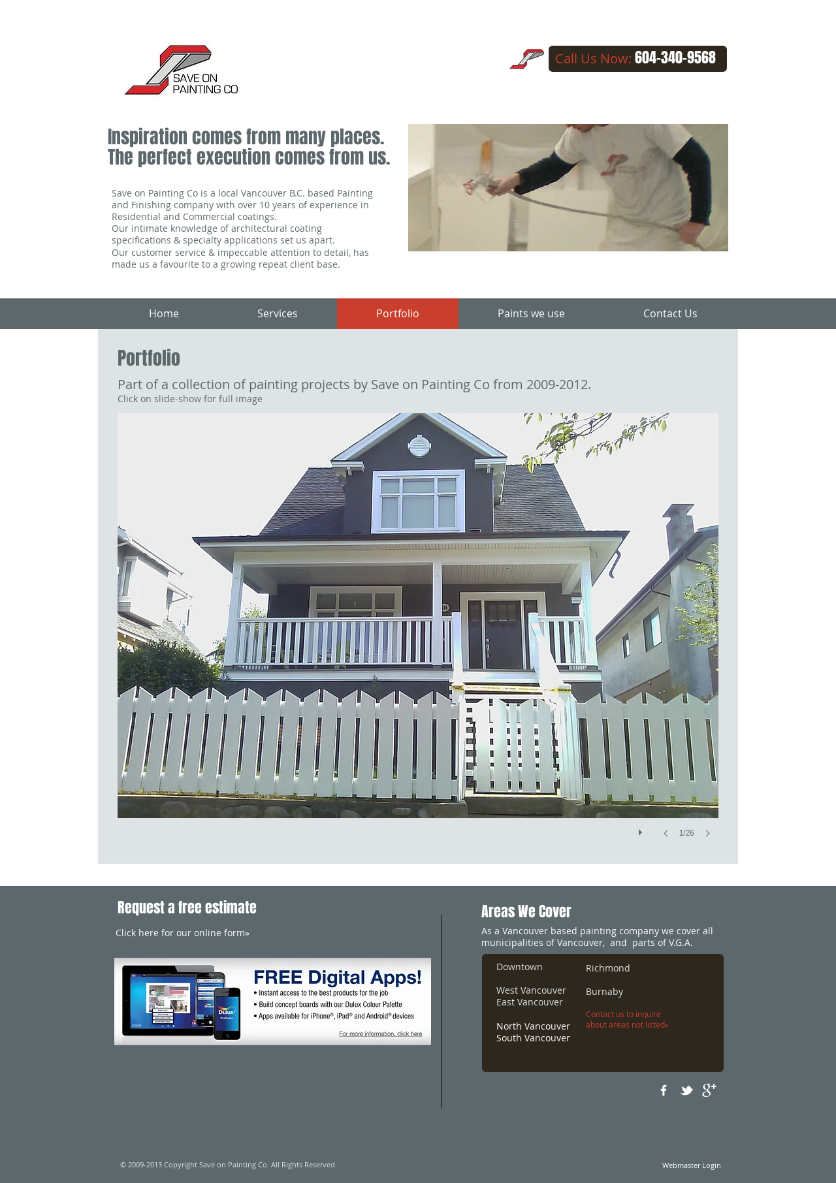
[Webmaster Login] (691, 1165)
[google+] (709, 1090)
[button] (418, 638)
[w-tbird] (686, 1090)
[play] (642, 829)
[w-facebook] (663, 1090)
